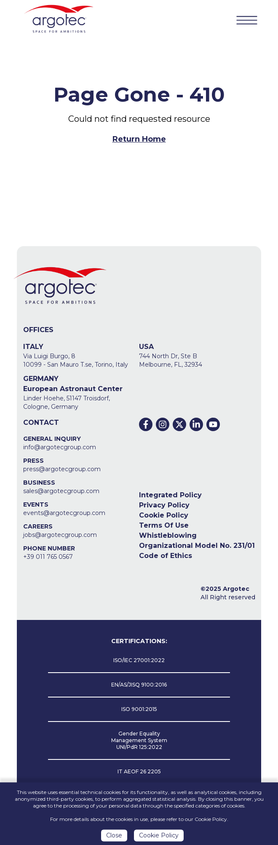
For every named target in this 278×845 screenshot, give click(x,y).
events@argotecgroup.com (64, 513)
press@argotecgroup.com (62, 469)
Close (114, 837)
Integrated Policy (170, 495)
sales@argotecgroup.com (61, 491)
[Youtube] (213, 424)
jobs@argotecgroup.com (60, 535)
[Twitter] (179, 424)
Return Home (139, 139)
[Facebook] (145, 424)
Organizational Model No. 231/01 (197, 546)
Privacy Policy (164, 505)
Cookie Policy (163, 515)
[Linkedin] (196, 424)
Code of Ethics (165, 556)
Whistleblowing (168, 535)
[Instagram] (162, 424)
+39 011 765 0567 (48, 557)
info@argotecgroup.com (59, 447)
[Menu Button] (246, 20)
